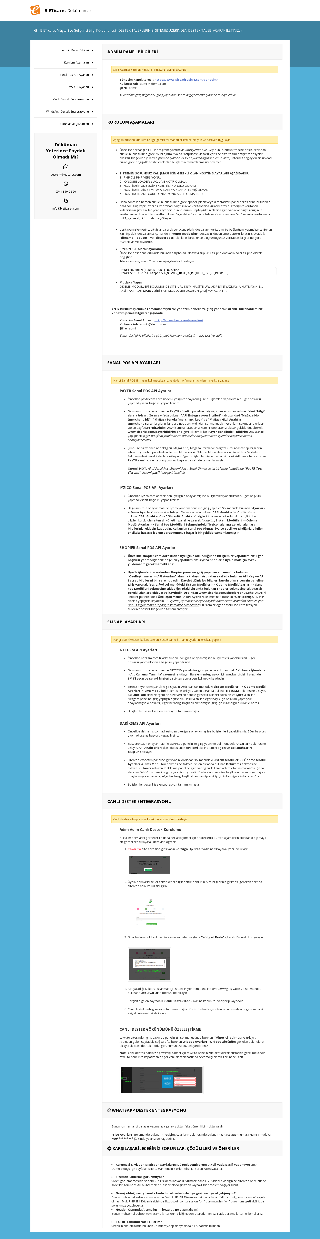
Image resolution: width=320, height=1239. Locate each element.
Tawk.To (134, 850)
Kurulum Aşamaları (76, 62)
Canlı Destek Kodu (178, 1002)
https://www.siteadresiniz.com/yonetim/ (186, 79)
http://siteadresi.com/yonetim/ (178, 321)
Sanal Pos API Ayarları (74, 75)
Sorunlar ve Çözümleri (74, 124)
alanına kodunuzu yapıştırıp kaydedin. (218, 1002)
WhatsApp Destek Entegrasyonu (67, 111)
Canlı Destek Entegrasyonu (71, 99)
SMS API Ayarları (78, 87)
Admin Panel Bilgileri (75, 50)
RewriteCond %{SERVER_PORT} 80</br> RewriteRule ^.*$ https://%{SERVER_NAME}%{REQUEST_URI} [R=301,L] (198, 272)
